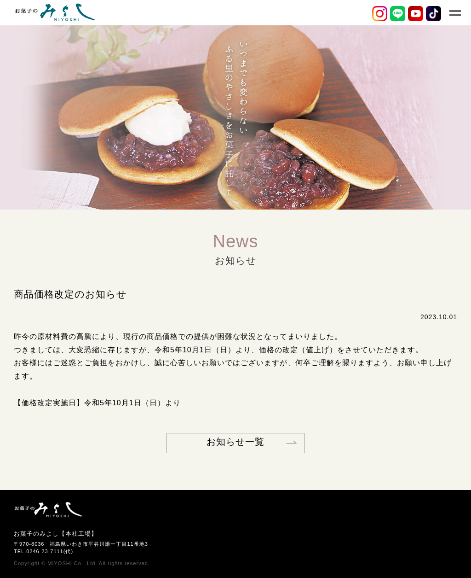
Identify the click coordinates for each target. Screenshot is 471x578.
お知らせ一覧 (235, 442)
